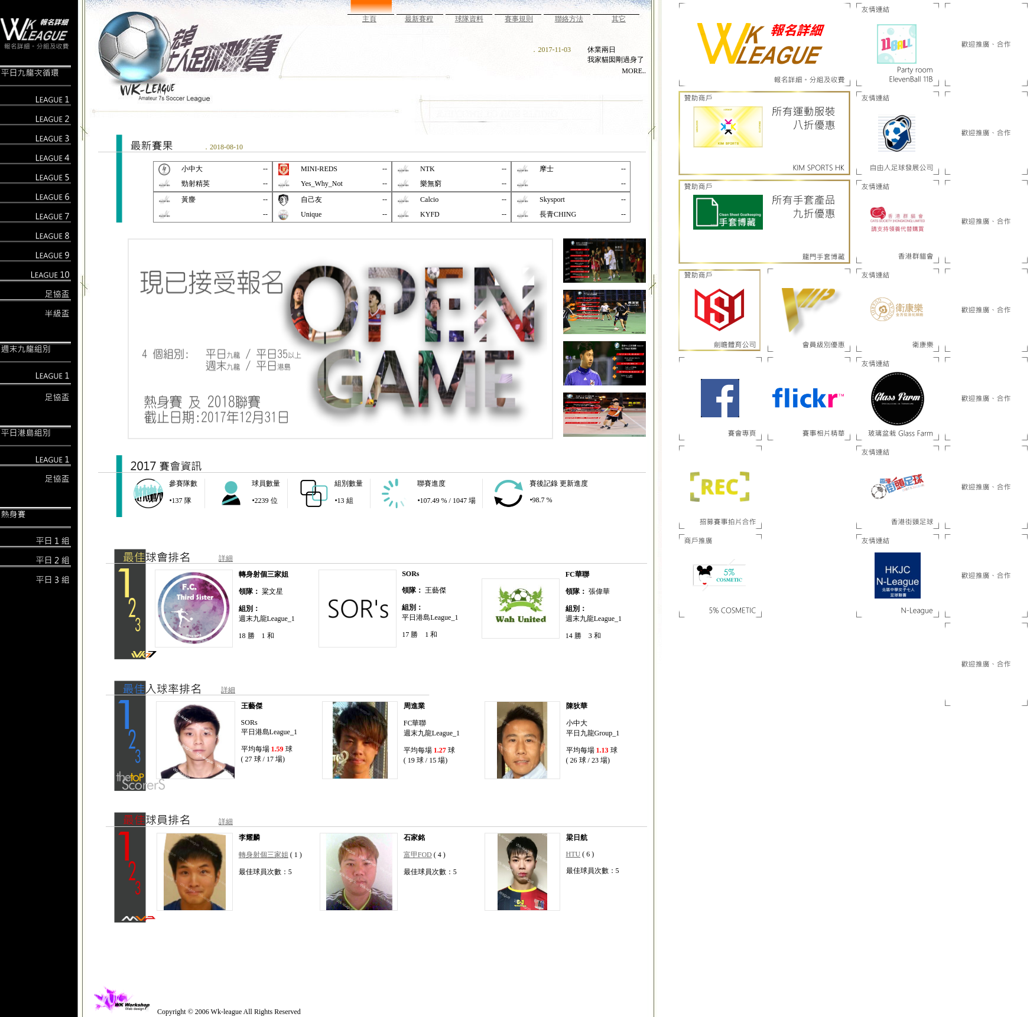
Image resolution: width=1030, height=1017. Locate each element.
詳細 (226, 558)
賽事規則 (519, 19)
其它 (619, 19)
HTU (573, 854)
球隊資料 (469, 19)
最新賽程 (419, 19)
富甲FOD (418, 855)
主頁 (369, 19)
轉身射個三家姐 (263, 855)
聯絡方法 (569, 19)
